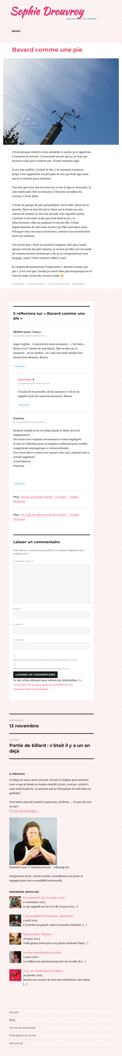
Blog (12, 1019)
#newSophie (78, 284)
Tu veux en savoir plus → (24, 810)
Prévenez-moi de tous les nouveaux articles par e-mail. (41, 668)
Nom (17, 609)
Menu (16, 31)
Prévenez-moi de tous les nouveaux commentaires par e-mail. (45, 659)
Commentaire (23, 561)
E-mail (18, 624)
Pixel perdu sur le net (22, 1035)
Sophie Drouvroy (46, 11)
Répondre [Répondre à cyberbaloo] (24, 405)
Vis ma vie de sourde (58, 284)
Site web (19, 640)
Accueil (14, 1012)
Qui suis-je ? (17, 1043)
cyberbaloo (18, 284)
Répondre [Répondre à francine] (20, 483)
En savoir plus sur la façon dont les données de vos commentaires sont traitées (47, 685)
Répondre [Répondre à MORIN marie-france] (20, 366)
